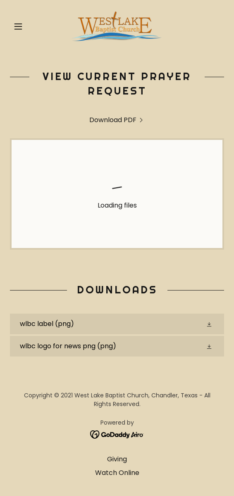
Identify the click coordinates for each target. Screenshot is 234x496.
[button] (26, 26)
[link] (117, 26)
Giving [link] (117, 459)
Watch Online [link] (117, 472)
